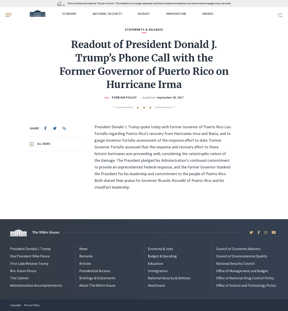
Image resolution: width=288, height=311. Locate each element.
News (83, 248)
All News (40, 144)
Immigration (176, 14)
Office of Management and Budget (242, 271)
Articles (85, 263)
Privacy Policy (32, 305)
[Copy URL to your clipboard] (64, 128)
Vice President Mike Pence (30, 256)
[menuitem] (45, 128)
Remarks (86, 256)
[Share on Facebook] (45, 128)
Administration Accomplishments (36, 285)
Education (155, 263)
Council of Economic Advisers (238, 248)
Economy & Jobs (160, 248)
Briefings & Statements (97, 278)
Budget (144, 14)
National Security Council (235, 263)
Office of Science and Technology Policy (246, 285)
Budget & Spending (162, 256)
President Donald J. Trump (30, 248)
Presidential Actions (94, 271)
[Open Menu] (8, 15)
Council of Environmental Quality (241, 256)
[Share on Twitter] (54, 128)
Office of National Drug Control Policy (245, 278)
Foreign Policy (124, 97)
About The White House (97, 285)
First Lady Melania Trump (29, 263)
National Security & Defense (169, 278)
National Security (107, 14)
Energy (208, 14)
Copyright (15, 305)
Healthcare (156, 285)
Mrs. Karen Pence (23, 271)
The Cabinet (19, 278)
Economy (69, 14)
